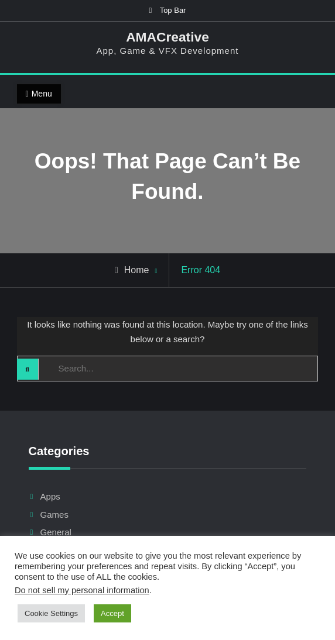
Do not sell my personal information (82, 590)
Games (54, 514)
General (55, 532)
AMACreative (167, 36)
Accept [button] (112, 613)
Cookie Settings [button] (51, 613)
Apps (50, 496)
